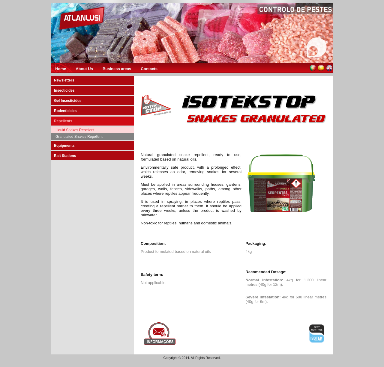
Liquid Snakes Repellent (75, 130)
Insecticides (64, 90)
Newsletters (64, 80)
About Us (84, 69)
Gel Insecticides (67, 101)
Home (60, 69)
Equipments (64, 146)
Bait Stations (65, 156)
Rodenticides (65, 111)
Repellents (63, 121)
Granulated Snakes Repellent (79, 137)
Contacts (149, 69)
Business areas (117, 69)
